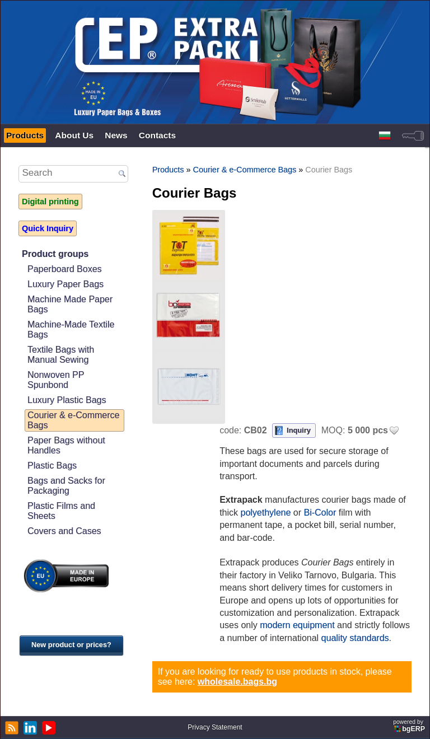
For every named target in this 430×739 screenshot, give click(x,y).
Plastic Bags (52, 465)
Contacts (157, 135)
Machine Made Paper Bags (70, 304)
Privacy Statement (215, 727)
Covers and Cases (64, 531)
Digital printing (50, 201)
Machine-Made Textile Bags (70, 329)
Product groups (55, 254)
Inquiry (299, 430)
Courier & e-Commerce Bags (73, 420)
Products (25, 135)
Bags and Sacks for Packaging (66, 485)
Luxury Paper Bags (65, 284)
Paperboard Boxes (64, 269)
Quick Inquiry (47, 228)
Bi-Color (319, 512)
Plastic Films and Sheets (61, 511)
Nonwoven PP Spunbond (55, 380)
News (116, 135)
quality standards (355, 638)
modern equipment (297, 625)
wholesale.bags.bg (237, 681)
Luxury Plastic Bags (66, 400)
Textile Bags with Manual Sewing (60, 354)
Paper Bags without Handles (66, 445)
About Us (74, 135)
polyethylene (266, 512)
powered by (410, 726)
